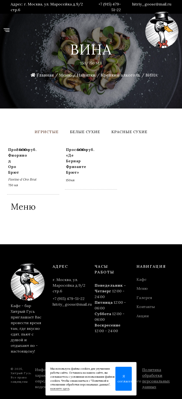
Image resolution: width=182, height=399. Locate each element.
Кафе (141, 279)
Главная (42, 75)
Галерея (144, 297)
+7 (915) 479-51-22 (109, 7)
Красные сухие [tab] (129, 131)
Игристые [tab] (47, 131)
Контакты (145, 306)
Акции (142, 315)
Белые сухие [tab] (85, 131)
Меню (65, 75)
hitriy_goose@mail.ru (151, 4)
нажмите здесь (59, 388)
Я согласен (125, 378)
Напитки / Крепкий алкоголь (108, 75)
